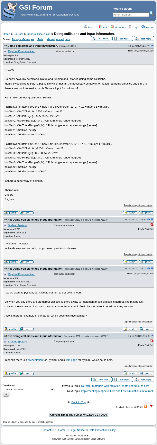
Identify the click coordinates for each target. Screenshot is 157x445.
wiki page (71, 359)
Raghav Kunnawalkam (21, 51)
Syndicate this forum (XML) (128, 407)
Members (118, 27)
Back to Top (78, 402)
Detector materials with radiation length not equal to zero (115, 385)
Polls (40, 39)
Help (103, 27)
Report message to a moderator (138, 205)
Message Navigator (58, 39)
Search (90, 27)
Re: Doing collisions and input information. (36, 219)
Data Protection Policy (102, 430)
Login (133, 27)
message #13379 (67, 46)
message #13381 (72, 269)
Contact (46, 430)
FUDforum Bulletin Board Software (89, 439)
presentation (35, 359)
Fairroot (18, 34)
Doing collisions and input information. (33, 45)
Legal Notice (77, 430)
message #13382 (72, 336)
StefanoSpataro (17, 225)
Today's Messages (23, 39)
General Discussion (38, 34)
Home (147, 27)
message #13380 (72, 220)
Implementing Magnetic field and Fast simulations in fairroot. (117, 391)
